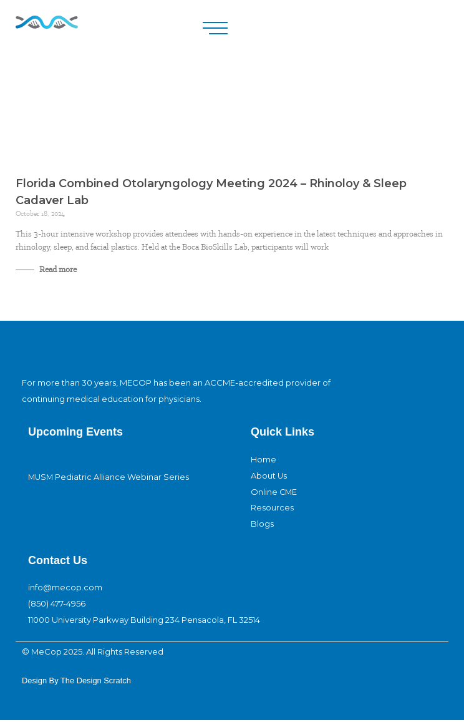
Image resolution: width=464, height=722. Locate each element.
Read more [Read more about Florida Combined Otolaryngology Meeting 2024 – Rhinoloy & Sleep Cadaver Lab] (57, 269)
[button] (215, 28)
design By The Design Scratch (77, 681)
